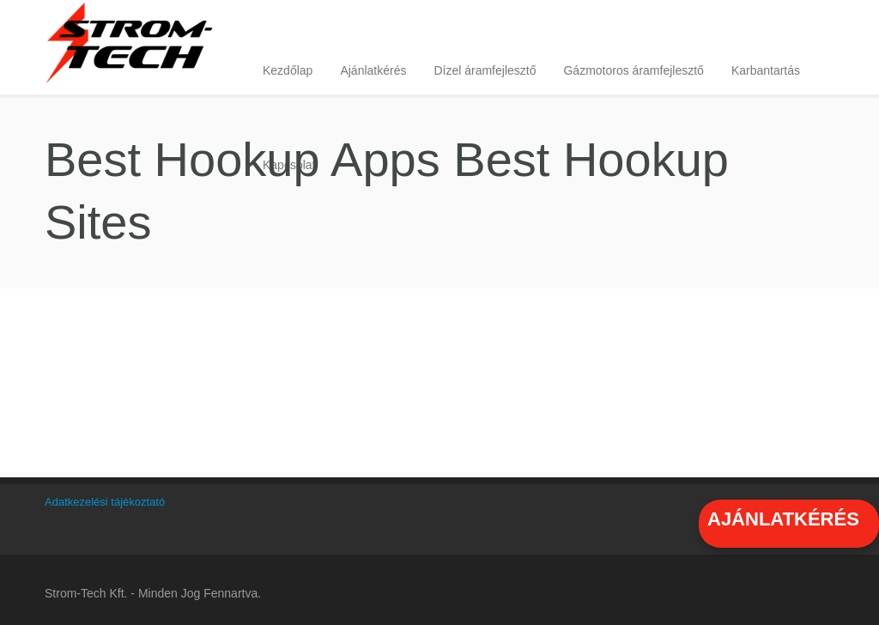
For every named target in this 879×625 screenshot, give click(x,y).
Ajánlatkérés (373, 70)
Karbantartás (765, 70)
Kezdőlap (287, 70)
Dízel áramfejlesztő (484, 70)
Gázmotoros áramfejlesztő (633, 70)
